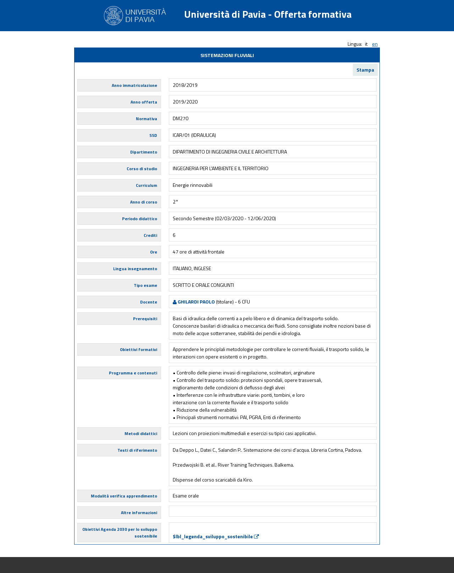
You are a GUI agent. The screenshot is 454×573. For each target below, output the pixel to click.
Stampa (365, 69)
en (375, 44)
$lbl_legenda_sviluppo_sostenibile (216, 536)
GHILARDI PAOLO (194, 301)
